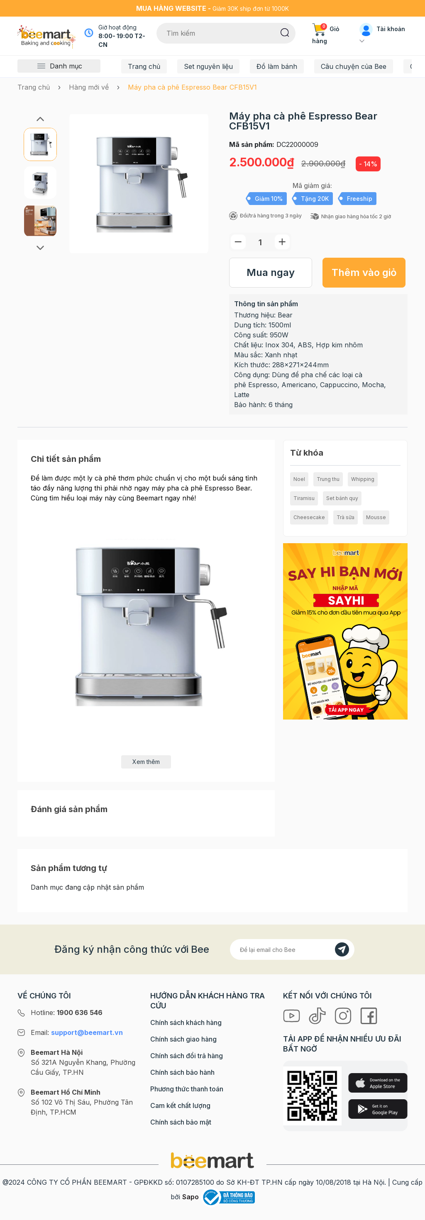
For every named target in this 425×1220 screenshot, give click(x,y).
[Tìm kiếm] (285, 32)
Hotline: (67, 1012)
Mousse (376, 517)
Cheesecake (309, 517)
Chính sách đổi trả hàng (186, 1056)
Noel (299, 479)
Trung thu (328, 479)
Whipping (362, 479)
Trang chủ (144, 66)
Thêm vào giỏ (364, 272)
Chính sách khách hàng (186, 1022)
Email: (77, 1032)
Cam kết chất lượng (180, 1105)
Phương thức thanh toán (186, 1089)
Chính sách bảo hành (182, 1072)
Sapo (190, 1197)
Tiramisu (304, 498)
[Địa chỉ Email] (292, 949)
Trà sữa (345, 517)
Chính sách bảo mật (180, 1122)
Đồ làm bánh (276, 66)
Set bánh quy (342, 498)
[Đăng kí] (342, 949)
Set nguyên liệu (208, 66)
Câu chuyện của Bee (353, 66)
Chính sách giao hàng (183, 1039)
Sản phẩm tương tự (69, 868)
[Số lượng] (260, 242)
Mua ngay (271, 272)
